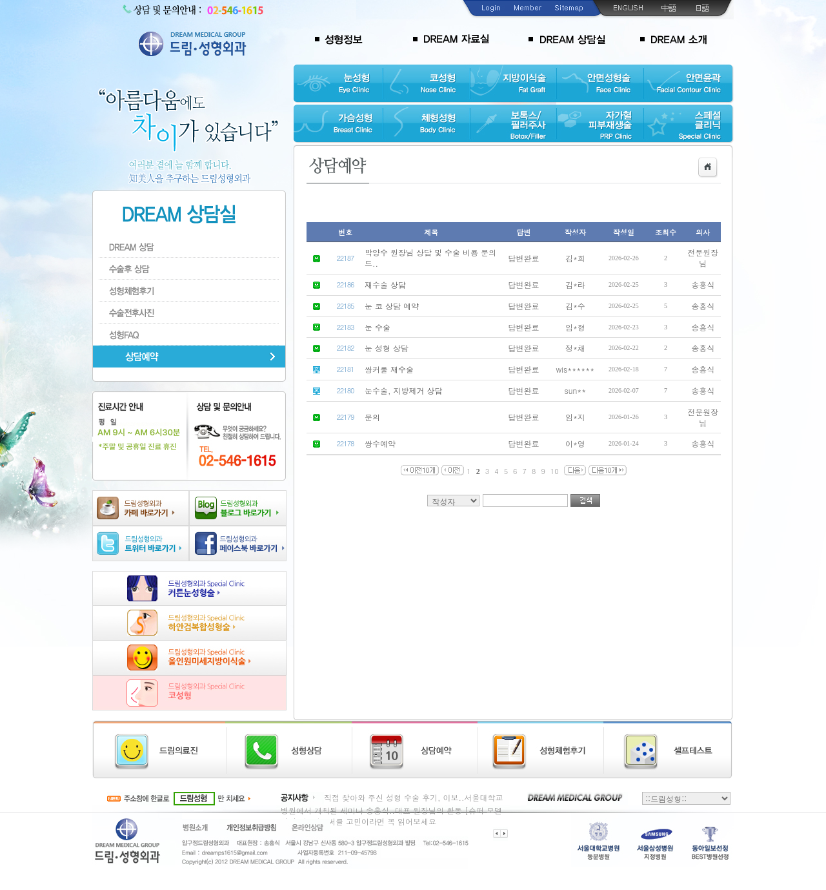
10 (554, 471)
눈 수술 (377, 327)
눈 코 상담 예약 (392, 305)
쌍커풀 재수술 (389, 369)
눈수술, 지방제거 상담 (404, 390)
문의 (372, 416)
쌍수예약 (380, 443)
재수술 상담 (385, 284)
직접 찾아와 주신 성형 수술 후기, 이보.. (394, 797)
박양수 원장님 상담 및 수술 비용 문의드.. (430, 258)
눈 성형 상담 (386, 347)
